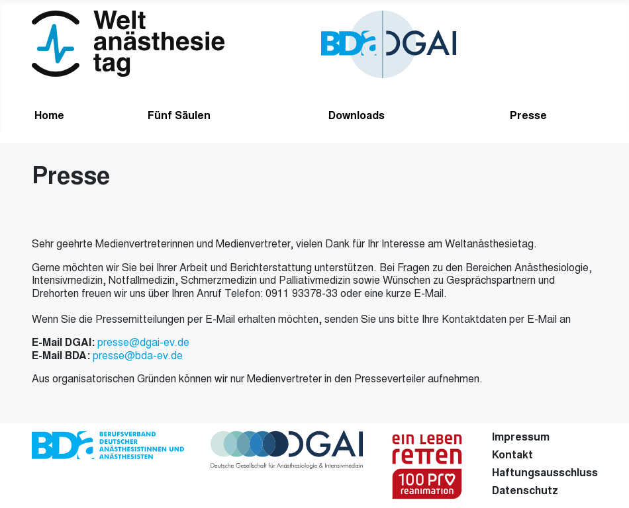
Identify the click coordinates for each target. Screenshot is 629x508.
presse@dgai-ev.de (143, 343)
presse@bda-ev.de (138, 356)
